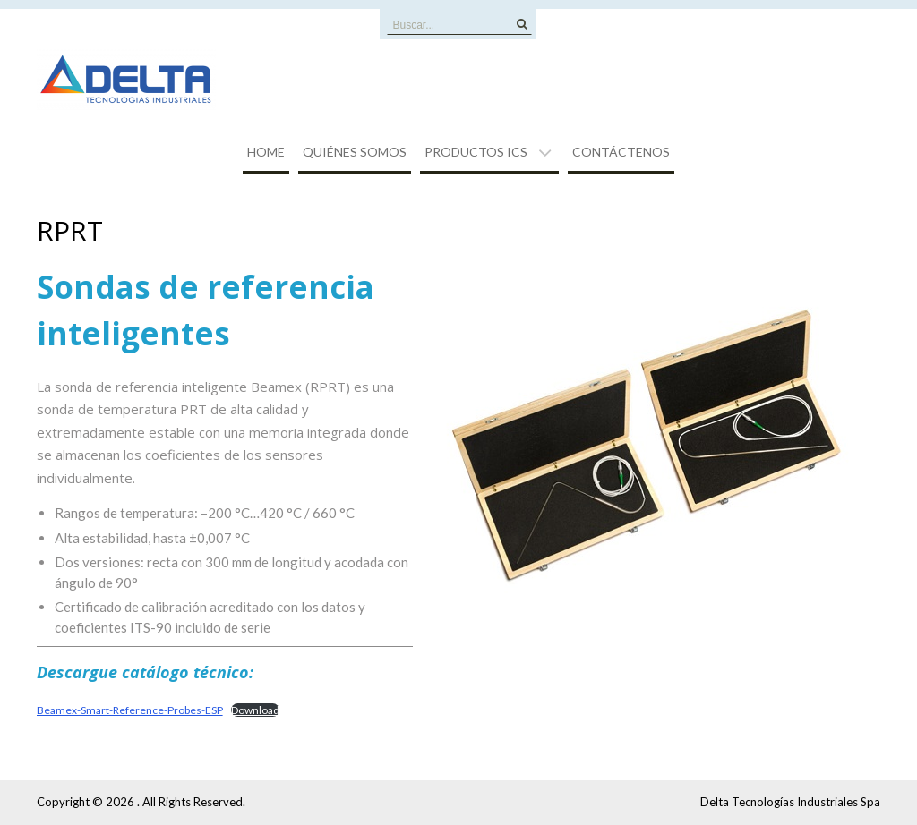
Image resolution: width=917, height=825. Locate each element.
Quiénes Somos (355, 151)
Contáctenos (621, 151)
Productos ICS (475, 151)
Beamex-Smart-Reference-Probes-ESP (130, 710)
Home (266, 151)
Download (255, 710)
